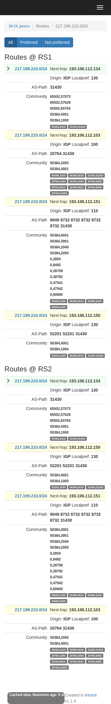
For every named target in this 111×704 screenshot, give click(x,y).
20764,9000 (95, 187)
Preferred (29, 42)
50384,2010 (58, 126)
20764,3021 (76, 187)
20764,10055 (59, 192)
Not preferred (57, 42)
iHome (91, 695)
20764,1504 (76, 181)
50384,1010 (58, 175)
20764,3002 (95, 181)
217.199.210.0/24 (31, 68)
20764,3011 (58, 187)
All (10, 42)
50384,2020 (95, 300)
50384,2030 (58, 306)
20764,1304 (58, 181)
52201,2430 (58, 355)
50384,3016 (76, 175)
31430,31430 (77, 126)
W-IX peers (19, 26)
